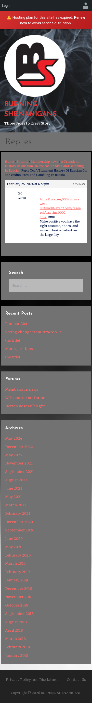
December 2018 (18, 588)
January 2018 (16, 655)
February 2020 (18, 555)
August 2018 (16, 622)
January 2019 (16, 580)
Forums (22, 161)
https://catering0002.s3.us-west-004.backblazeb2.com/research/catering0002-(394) (60, 208)
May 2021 (13, 497)
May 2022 (13, 455)
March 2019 (15, 563)
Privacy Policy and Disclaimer (32, 679)
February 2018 (17, 647)
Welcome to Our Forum (25, 398)
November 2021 (19, 463)
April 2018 (14, 630)
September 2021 (19, 471)
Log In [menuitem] (6, 6)
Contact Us (76, 679)
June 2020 (14, 538)
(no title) (12, 340)
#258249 (78, 184)
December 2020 (19, 522)
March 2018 (15, 639)
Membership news (44, 161)
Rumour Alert (17, 323)
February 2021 (17, 513)
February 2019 (17, 572)
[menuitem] (85, 5)
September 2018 (19, 613)
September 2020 (19, 530)
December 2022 (19, 447)
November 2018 (18, 597)
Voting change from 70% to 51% (33, 332)
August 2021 (16, 480)
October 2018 (16, 605)
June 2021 (13, 488)
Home (9, 161)
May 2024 (13, 438)
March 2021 (15, 505)
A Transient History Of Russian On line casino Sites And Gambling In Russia (44, 166)
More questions (19, 349)
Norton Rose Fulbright (25, 406)
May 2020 (13, 547)
